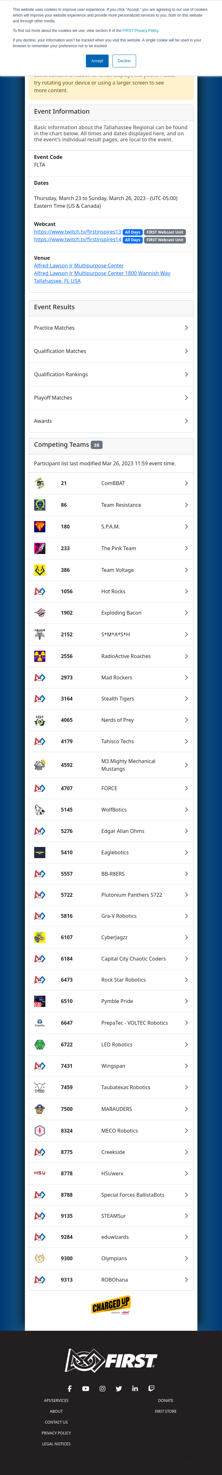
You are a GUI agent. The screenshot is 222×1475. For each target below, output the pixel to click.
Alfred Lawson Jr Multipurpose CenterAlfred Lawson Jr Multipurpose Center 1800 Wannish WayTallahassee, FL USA (102, 273)
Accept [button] (97, 61)
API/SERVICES (56, 1400)
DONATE (165, 1400)
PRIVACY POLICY (56, 1433)
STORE (166, 1411)
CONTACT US (56, 1422)
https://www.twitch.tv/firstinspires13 (77, 231)
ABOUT (56, 1411)
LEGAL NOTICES (56, 1444)
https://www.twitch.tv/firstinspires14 (77, 239)
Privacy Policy (140, 30)
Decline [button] (124, 61)
